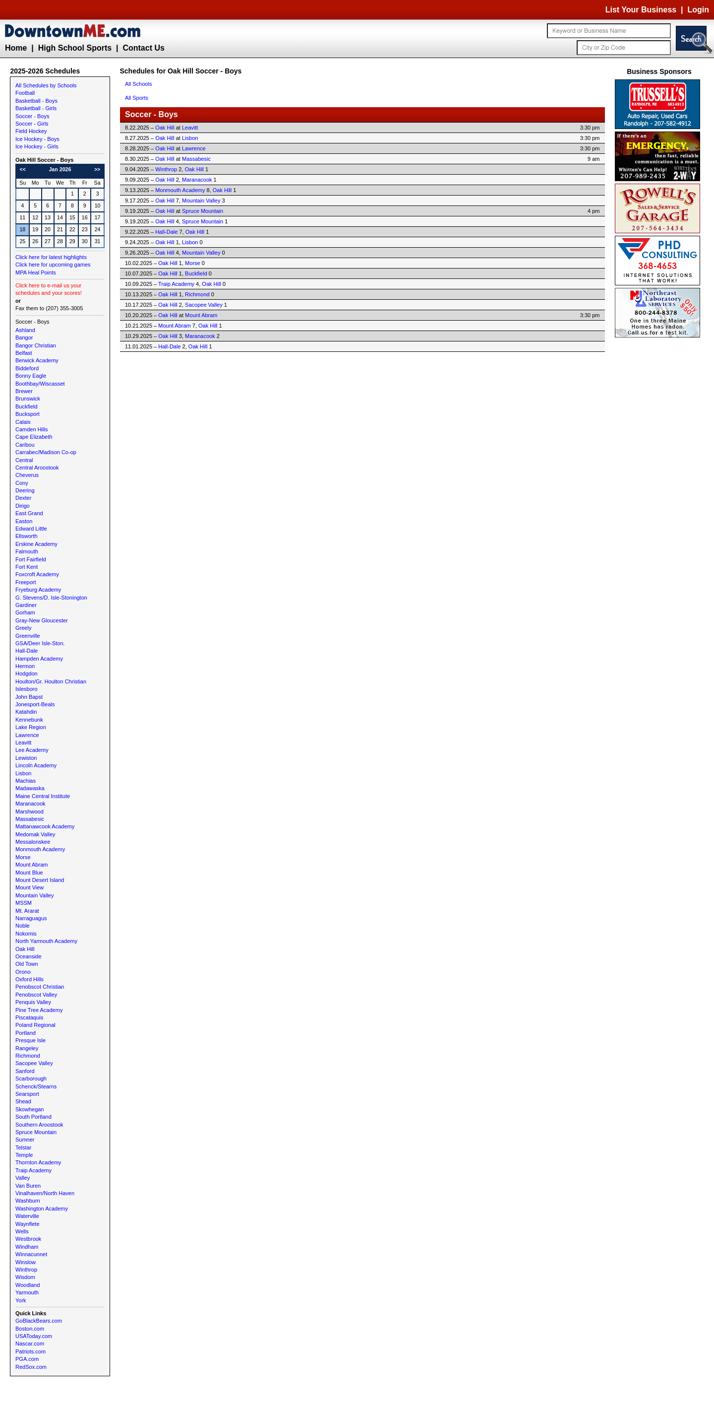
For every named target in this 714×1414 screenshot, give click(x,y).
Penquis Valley (33, 1002)
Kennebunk (29, 720)
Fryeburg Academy (38, 590)
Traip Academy (33, 1170)
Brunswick (27, 399)
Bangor (24, 337)
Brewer (24, 391)
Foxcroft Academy (37, 574)
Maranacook (30, 804)
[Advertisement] (659, 489)
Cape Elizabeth (34, 437)
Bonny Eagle (30, 376)
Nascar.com (29, 1344)
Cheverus (27, 475)
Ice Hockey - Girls (37, 146)
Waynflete (27, 1224)
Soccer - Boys (32, 116)
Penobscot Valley (36, 995)
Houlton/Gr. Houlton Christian (50, 681)
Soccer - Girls (32, 124)
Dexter (23, 498)
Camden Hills (31, 429)
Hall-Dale (26, 651)
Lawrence (27, 735)
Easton (23, 521)
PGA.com (27, 1359)
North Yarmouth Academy (46, 941)
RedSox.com (31, 1367)
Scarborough (31, 1078)
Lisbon (23, 773)
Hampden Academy (39, 659)
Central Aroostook (37, 468)
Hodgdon (26, 673)
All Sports (136, 98)
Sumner (25, 1140)
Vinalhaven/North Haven (44, 1193)
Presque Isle (30, 1040)
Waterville (27, 1216)
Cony (21, 483)
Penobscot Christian (39, 987)
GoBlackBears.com (38, 1321)
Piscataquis (29, 1017)
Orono (23, 972)
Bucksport (27, 414)
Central (24, 460)
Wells (22, 1231)
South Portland (33, 1117)
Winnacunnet (31, 1254)
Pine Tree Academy (38, 1010)
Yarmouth (27, 1292)
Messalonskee (32, 842)
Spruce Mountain (36, 1132)
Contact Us (143, 48)
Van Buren (28, 1186)
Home (16, 48)
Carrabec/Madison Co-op (45, 452)
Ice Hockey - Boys (37, 139)
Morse (23, 857)
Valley (22, 1178)
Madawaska (30, 788)
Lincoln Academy (36, 765)
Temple (24, 1155)
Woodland (27, 1285)
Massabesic (29, 819)
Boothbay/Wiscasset (40, 384)
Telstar (23, 1147)
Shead (23, 1101)
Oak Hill (25, 949)
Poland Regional (35, 1025)
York (20, 1300)
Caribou (25, 445)
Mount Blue (29, 872)
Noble (22, 926)
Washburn (27, 1201)
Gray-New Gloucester (41, 620)
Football (25, 93)
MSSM (23, 903)
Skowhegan (29, 1109)
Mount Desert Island (39, 880)
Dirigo (22, 506)
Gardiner (26, 605)
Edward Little (31, 529)
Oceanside (28, 956)
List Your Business (640, 9)
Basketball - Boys (36, 101)
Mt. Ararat (27, 911)
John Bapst (29, 697)
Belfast (23, 353)
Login (698, 9)
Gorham (25, 612)
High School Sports (75, 48)
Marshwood (29, 811)
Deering (25, 490)
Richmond (27, 1056)
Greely (23, 628)
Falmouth (26, 551)
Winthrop (26, 1270)
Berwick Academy (37, 360)
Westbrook (28, 1239)
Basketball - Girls (36, 108)
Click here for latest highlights (51, 257)
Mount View (29, 887)
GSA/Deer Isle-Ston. (40, 643)
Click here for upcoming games (53, 265)
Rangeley (26, 1048)
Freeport (25, 582)
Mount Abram (31, 865)
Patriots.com (30, 1351)
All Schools (138, 84)
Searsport (27, 1094)
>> (97, 169)
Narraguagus (31, 918)
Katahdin (26, 712)
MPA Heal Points (35, 272)
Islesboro (26, 689)
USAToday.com (33, 1336)
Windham (26, 1247)
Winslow (25, 1262)
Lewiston (26, 758)
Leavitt (23, 742)
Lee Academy (32, 750)
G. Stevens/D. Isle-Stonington (51, 598)
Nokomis (26, 934)
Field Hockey (31, 131)
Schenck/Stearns (36, 1086)
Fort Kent (26, 567)
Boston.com (29, 1329)
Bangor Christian (35, 345)
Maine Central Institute (42, 796)
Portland (25, 1033)
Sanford (25, 1071)
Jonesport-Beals (35, 704)
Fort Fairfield (30, 559)
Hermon (25, 666)
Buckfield (26, 406)
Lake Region (30, 727)
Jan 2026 (60, 169)
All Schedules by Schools (46, 85)
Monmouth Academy (40, 849)
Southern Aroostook (39, 1125)
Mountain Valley (34, 895)
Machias (25, 781)
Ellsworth (26, 536)
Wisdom (25, 1277)
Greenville (27, 636)
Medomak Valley (35, 834)
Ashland (25, 330)
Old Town (26, 964)
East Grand (29, 513)
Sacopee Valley (34, 1063)
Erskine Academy (36, 544)
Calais (23, 422)
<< (23, 169)
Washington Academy (41, 1209)
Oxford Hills (29, 979)
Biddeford (27, 368)
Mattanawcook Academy (44, 826)
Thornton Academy (38, 1162)
